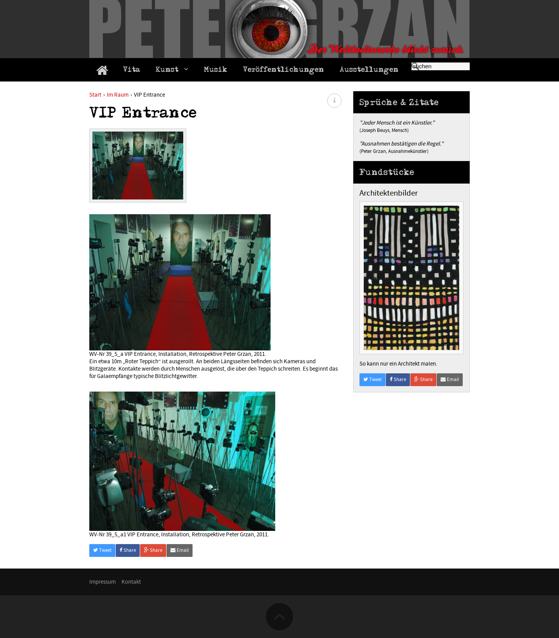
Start (95, 95)
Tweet (102, 550)
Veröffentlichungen (283, 71)
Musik (215, 71)
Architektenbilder (388, 193)
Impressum (102, 582)
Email (179, 550)
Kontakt (131, 582)
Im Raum (117, 95)
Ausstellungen (369, 71)
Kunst (172, 70)
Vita (131, 71)
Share (128, 550)
